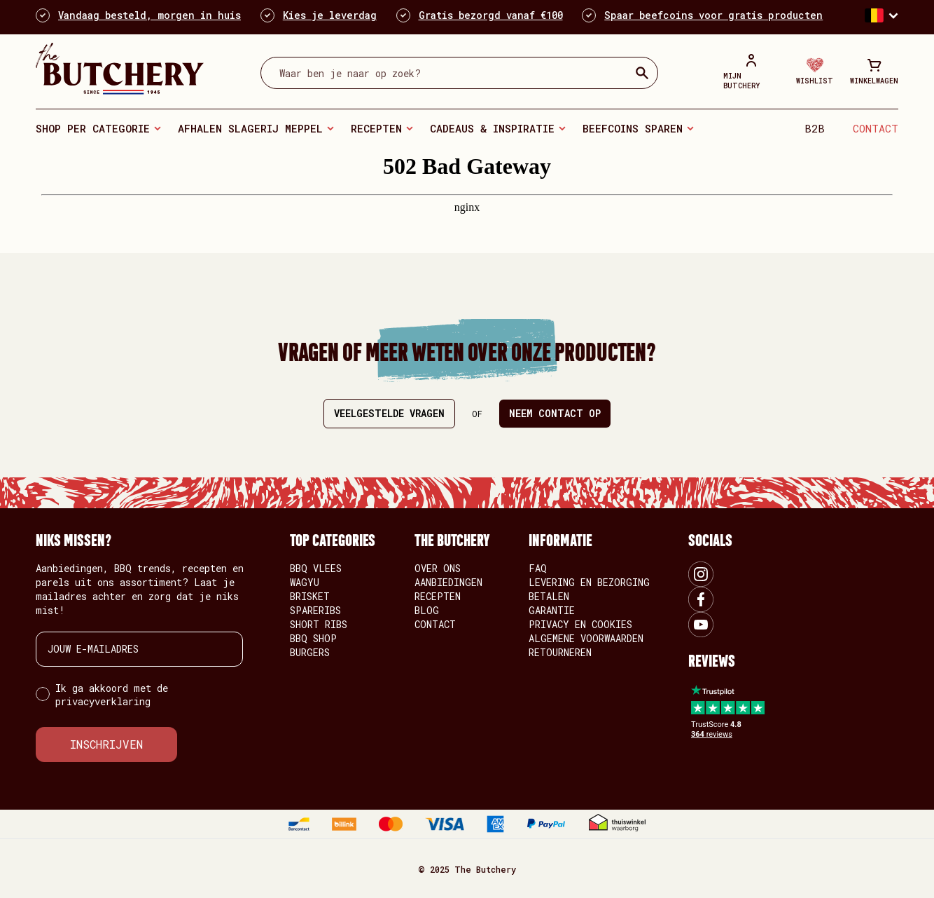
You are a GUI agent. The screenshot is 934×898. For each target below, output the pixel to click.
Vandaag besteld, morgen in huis (149, 15)
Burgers (310, 652)
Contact (875, 128)
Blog (426, 610)
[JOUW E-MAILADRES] (139, 649)
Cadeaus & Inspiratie (492, 128)
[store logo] (120, 69)
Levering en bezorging (589, 582)
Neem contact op (555, 413)
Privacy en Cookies (580, 624)
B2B (814, 128)
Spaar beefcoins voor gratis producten (713, 15)
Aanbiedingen (448, 582)
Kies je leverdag (330, 15)
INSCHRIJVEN (106, 744)
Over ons (437, 568)
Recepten (376, 128)
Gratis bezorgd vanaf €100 (491, 15)
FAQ (538, 568)
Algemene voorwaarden (586, 638)
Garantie (552, 610)
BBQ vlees (316, 568)
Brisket (310, 596)
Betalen (549, 596)
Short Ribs (318, 624)
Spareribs (315, 610)
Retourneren (560, 652)
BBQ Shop (313, 638)
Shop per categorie (93, 128)
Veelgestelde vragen (389, 413)
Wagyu (304, 582)
